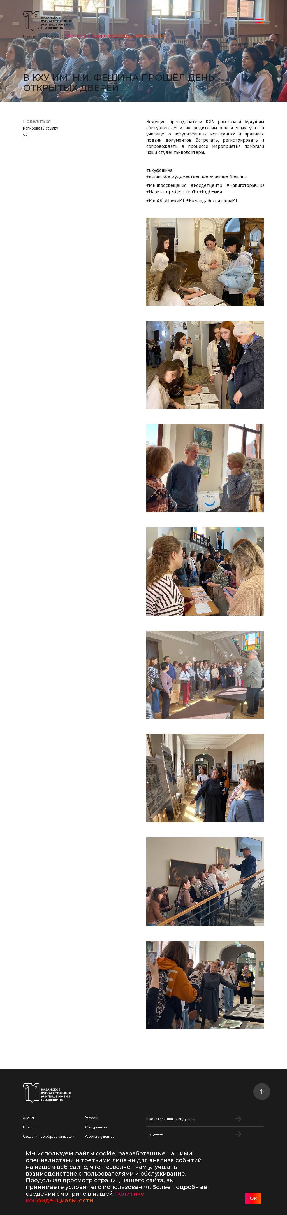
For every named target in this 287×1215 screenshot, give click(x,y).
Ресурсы (91, 1118)
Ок (253, 1198)
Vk (25, 135)
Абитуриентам (96, 1127)
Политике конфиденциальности (85, 1197)
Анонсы (29, 1118)
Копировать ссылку (40, 128)
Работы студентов (100, 1136)
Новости (30, 1127)
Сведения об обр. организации (49, 1136)
